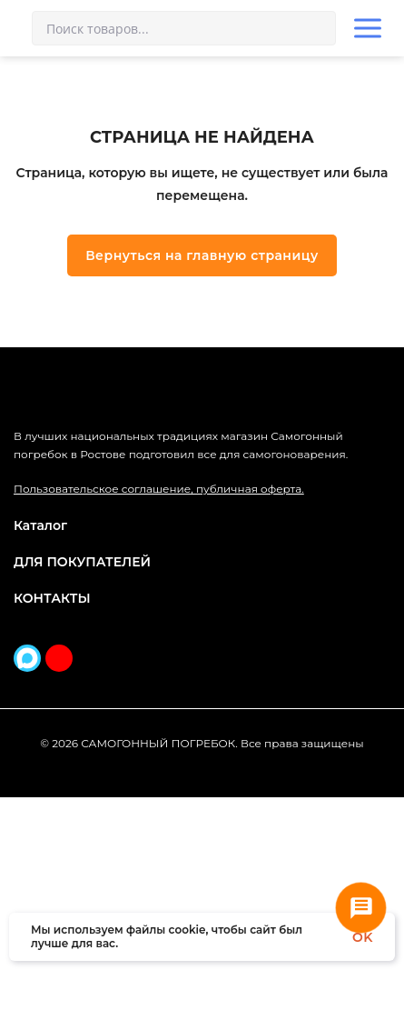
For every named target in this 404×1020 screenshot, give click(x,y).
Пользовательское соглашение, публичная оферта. (159, 712)
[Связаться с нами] (361, 908)
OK (362, 937)
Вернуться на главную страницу (202, 421)
